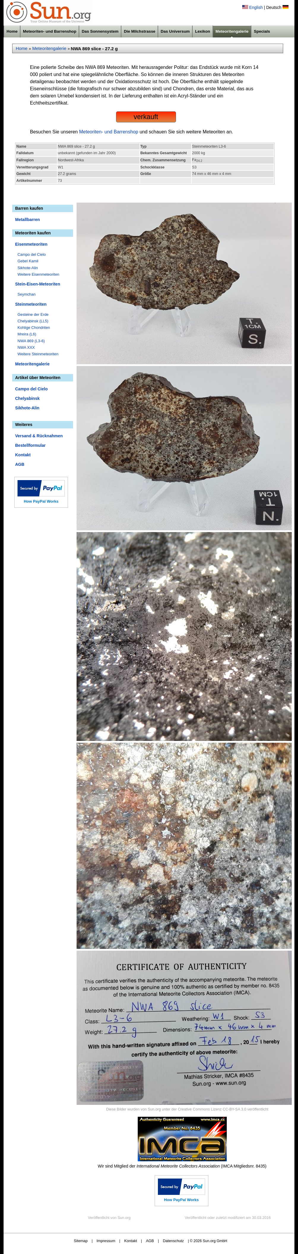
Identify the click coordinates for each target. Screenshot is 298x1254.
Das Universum (175, 31)
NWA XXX (26, 347)
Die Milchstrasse (139, 31)
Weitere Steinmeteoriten (38, 354)
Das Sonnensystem (100, 31)
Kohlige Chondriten (34, 327)
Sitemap (81, 1241)
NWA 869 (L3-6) (31, 341)
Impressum (105, 1241)
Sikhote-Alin (28, 268)
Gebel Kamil (28, 261)
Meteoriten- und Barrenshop (49, 31)
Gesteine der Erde (33, 314)
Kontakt (23, 454)
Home (12, 31)
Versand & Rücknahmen (39, 435)
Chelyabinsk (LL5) (33, 321)
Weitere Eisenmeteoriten (38, 274)
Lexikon (202, 31)
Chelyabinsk (27, 398)
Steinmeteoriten (31, 304)
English (256, 7)
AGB (19, 464)
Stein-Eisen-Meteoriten (37, 284)
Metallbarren (27, 219)
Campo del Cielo (32, 254)
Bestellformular (30, 445)
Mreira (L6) (27, 334)
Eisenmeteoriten (31, 244)
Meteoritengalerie (231, 31)
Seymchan (27, 294)
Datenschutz (173, 1241)
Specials (262, 31)
